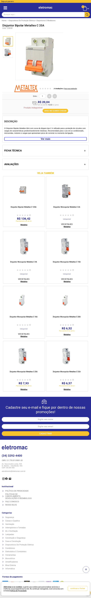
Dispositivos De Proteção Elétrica (22, 20)
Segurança (9, 517)
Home (4, 20)
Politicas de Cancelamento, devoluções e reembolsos (18, 496)
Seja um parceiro (7, 1)
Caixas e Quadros (12, 521)
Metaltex (23, 225)
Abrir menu (5, 7)
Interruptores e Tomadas (15, 527)
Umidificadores (11, 562)
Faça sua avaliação (70, 88)
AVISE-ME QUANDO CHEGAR (55, 111)
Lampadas (9, 534)
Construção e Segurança (15, 538)
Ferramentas (10, 555)
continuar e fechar (77, 588)
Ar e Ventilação (11, 531)
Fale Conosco (12, 502)
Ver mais (45, 138)
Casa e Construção (13, 541)
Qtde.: (35, 96)
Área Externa (10, 565)
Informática (10, 569)
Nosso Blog (11, 505)
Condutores (10, 548)
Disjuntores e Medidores (46, 20)
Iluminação (9, 524)
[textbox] (45, 14)
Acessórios (10, 558)
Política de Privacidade (17, 491)
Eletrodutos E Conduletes (15, 551)
